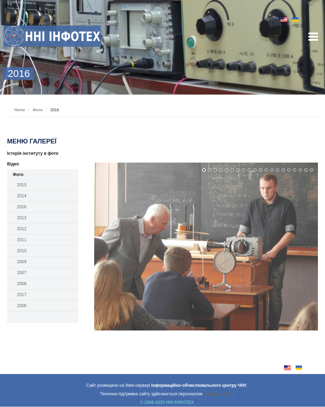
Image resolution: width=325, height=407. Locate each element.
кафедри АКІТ (218, 393)
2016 (22, 206)
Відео (13, 164)
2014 (22, 195)
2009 (22, 261)
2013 (22, 217)
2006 (22, 305)
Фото (38, 110)
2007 (22, 272)
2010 (22, 250)
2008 (22, 283)
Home (19, 110)
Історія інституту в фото (32, 153)
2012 (22, 228)
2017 (22, 294)
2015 (22, 184)
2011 (22, 239)
